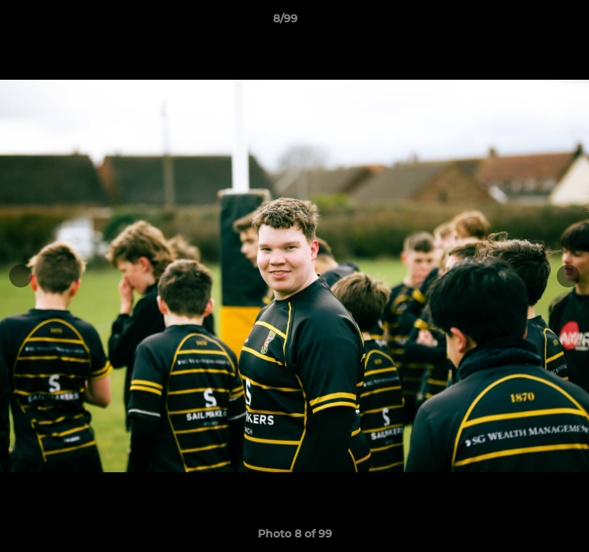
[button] (534, 22)
